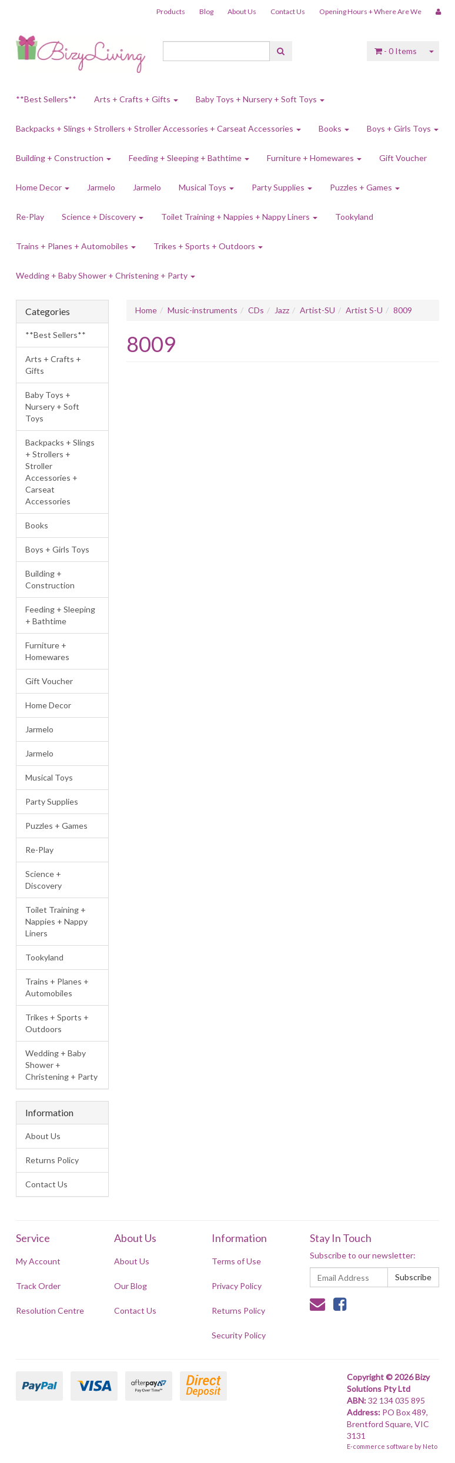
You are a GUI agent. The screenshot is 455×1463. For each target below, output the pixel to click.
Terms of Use (236, 1261)
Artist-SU (317, 310)
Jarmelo (101, 187)
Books (334, 128)
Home (146, 310)
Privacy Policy (237, 1286)
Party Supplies (282, 187)
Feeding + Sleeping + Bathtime (189, 158)
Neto (430, 1446)
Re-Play (30, 217)
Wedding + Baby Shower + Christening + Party (105, 275)
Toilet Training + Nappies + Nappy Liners (239, 217)
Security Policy (239, 1335)
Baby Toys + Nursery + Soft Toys (260, 99)
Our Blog (130, 1286)
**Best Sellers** (46, 99)
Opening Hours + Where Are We (370, 11)
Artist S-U (364, 310)
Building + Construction (63, 158)
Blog (206, 11)
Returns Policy (52, 1160)
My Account (38, 1261)
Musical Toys (206, 187)
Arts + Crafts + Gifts (136, 99)
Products (170, 11)
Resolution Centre (50, 1310)
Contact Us (287, 11)
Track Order (38, 1286)
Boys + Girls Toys (403, 128)
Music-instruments (202, 310)
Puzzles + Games (365, 187)
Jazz (282, 310)
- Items (395, 51)
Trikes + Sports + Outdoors (208, 246)
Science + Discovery (102, 217)
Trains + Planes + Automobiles (76, 246)
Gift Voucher (403, 158)
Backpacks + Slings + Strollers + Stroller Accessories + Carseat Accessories (158, 128)
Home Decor (42, 187)
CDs (256, 310)
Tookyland (354, 217)
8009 (402, 310)
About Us (242, 11)
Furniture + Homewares (314, 158)
